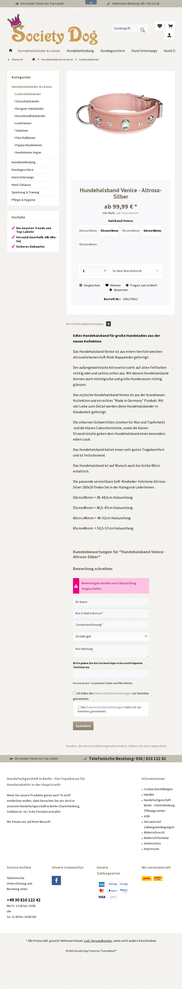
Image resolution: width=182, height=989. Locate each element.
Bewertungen (98, 324)
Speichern (83, 726)
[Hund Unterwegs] (144, 50)
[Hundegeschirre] (112, 50)
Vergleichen (89, 285)
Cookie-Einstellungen (158, 789)
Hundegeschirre (23, 170)
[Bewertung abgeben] (111, 636)
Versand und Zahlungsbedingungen (159, 824)
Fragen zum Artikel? (141, 285)
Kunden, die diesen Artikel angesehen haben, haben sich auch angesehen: (116, 746)
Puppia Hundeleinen (28, 145)
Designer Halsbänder (29, 108)
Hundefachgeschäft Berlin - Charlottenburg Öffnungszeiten (159, 805)
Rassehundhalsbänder (30, 116)
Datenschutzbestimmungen (112, 693)
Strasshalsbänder (27, 101)
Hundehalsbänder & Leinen (32, 87)
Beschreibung (75, 324)
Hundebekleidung (24, 162)
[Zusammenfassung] (111, 624)
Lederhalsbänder (28, 94)
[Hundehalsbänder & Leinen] (39, 50)
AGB (147, 816)
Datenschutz (152, 843)
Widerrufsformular (156, 838)
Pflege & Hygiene (23, 200)
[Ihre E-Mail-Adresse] (111, 613)
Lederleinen (23, 123)
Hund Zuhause (21, 185)
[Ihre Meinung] (111, 651)
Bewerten (118, 290)
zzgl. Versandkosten (127, 213)
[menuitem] (170, 25)
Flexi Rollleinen (25, 138)
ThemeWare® (108, 951)
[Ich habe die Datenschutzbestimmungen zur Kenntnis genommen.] (74, 692)
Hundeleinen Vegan (28, 152)
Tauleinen (21, 130)
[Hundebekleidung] (80, 50)
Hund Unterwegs (23, 177)
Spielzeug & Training (25, 192)
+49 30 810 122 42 (23, 900)
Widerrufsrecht (154, 832)
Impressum (151, 849)
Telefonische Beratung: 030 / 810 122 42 (135, 3)
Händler (149, 794)
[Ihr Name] (111, 601)
